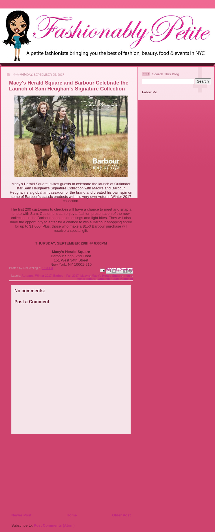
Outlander (105, 278)
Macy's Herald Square (107, 275)
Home (71, 515)
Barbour (58, 275)
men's (128, 275)
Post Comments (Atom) (54, 525)
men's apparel (86, 278)
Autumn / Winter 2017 (36, 275)
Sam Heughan (123, 278)
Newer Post (21, 515)
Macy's (85, 275)
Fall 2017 (72, 275)
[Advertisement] (45, 473)
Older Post (121, 515)
